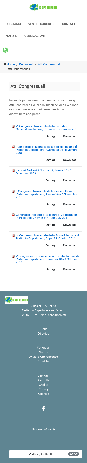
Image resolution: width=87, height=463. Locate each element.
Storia (44, 329)
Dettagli (51, 136)
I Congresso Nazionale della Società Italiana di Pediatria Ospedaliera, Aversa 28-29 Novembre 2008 (47, 150)
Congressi (43, 347)
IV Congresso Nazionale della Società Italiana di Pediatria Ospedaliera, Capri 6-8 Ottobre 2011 (47, 237)
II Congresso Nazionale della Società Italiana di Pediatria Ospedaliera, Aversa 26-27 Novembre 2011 (47, 194)
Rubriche (43, 361)
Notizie (43, 352)
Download (70, 136)
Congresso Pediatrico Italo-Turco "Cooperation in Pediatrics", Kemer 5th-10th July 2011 (46, 216)
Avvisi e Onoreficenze (43, 356)
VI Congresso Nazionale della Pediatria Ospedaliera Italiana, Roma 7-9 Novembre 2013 (47, 127)
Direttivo (43, 333)
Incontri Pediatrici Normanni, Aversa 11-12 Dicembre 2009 (44, 172)
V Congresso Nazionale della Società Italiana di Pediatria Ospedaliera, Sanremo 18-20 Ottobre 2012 (47, 259)
